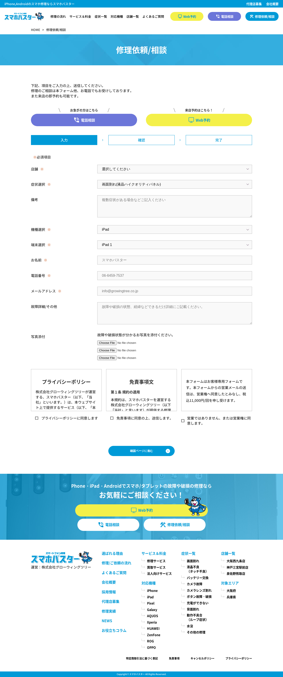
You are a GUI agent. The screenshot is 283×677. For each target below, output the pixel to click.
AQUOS (152, 615)
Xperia (152, 622)
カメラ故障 (194, 584)
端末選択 (38, 244)
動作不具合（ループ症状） (197, 617)
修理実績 (109, 611)
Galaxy (152, 609)
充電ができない (197, 603)
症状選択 (38, 184)
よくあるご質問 (153, 16)
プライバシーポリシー (239, 658)
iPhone (152, 590)
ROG (150, 641)
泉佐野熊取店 (236, 573)
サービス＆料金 (80, 16)
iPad (150, 597)
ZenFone (153, 635)
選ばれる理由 (112, 553)
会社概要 (272, 4)
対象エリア (230, 583)
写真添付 (38, 336)
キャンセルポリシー (202, 658)
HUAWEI (153, 628)
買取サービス (156, 567)
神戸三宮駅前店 (237, 567)
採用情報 (109, 591)
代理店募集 (254, 4)
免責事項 (174, 658)
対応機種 (117, 16)
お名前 (36, 260)
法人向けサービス (159, 573)
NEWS (107, 620)
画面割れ (193, 561)
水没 (190, 626)
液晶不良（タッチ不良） (197, 569)
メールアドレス (43, 291)
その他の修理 (196, 632)
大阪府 (231, 590)
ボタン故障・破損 (199, 596)
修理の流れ (58, 16)
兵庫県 (231, 597)
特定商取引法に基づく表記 (142, 658)
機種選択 (38, 229)
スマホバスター (137, 674)
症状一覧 (101, 16)
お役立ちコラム (114, 630)
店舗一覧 (132, 16)
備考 (34, 199)
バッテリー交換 (197, 577)
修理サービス (156, 561)
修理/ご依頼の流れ (116, 562)
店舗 (34, 169)
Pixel (150, 603)
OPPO (151, 647)
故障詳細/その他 (44, 306)
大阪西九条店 (236, 561)
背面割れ (193, 609)
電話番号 (38, 275)
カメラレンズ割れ (199, 590)
